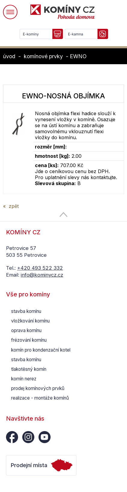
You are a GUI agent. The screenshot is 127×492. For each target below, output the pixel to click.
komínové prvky (43, 56)
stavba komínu (26, 311)
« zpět (11, 206)
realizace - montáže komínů (40, 398)
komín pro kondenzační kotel (40, 350)
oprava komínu (26, 330)
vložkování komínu (30, 321)
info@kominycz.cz (42, 275)
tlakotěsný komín (28, 369)
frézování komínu (29, 340)
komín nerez (23, 379)
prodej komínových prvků (37, 388)
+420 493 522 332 (40, 268)
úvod (9, 56)
